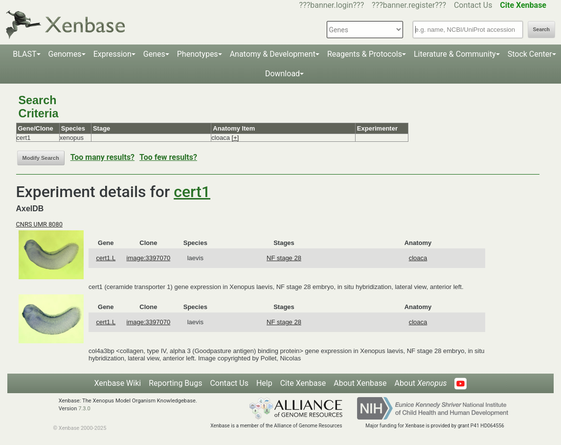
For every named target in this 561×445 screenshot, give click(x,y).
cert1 (192, 191)
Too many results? (102, 157)
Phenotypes (197, 54)
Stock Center (530, 54)
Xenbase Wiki (117, 383)
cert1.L (105, 258)
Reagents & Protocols (364, 54)
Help (264, 383)
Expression (112, 54)
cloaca (418, 258)
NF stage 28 (284, 258)
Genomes (65, 54)
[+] (235, 137)
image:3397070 (149, 258)
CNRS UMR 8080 (39, 224)
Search (541, 29)
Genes (154, 54)
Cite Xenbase (303, 383)
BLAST (24, 54)
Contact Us (473, 5)
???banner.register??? (409, 5)
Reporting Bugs (175, 383)
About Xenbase (360, 383)
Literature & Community (455, 54)
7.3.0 (84, 408)
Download (282, 73)
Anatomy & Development (272, 54)
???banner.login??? (331, 5)
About (420, 383)
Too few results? (168, 157)
